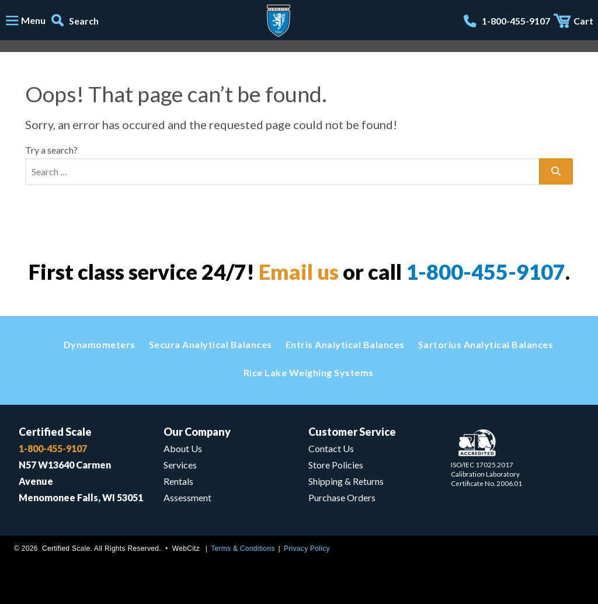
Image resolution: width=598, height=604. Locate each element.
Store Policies (335, 464)
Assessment (187, 497)
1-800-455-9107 (485, 271)
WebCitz (186, 548)
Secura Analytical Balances (210, 344)
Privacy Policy (307, 548)
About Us (183, 448)
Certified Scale (55, 431)
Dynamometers (99, 344)
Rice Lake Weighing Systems (309, 372)
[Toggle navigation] (25, 21)
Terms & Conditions (242, 548)
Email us (299, 271)
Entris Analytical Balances (345, 344)
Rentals (178, 481)
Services (180, 464)
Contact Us (331, 448)
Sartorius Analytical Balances (486, 344)
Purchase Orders (342, 497)
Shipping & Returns (346, 481)
